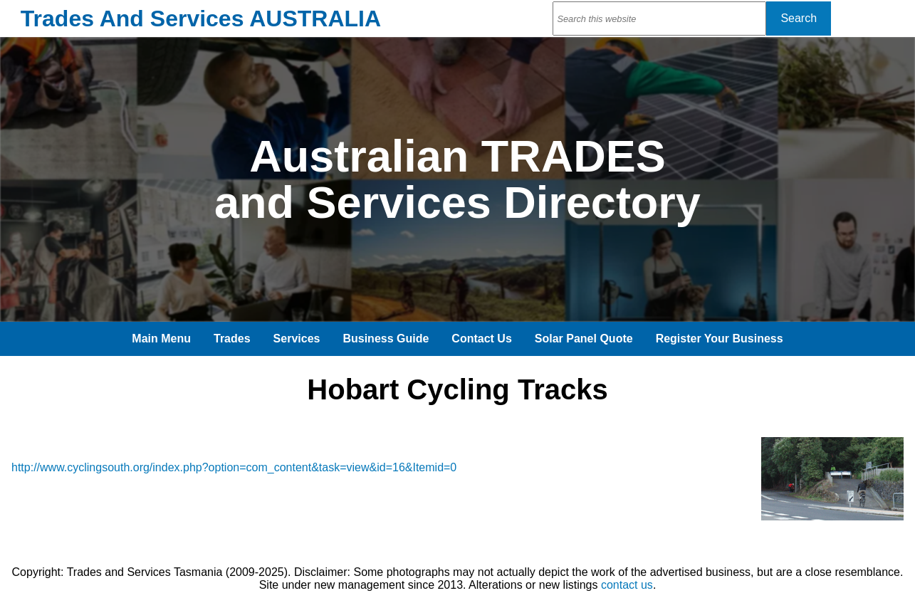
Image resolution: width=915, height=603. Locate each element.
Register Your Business (719, 338)
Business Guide (386, 338)
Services (296, 338)
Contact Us (481, 338)
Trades (232, 338)
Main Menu (161, 338)
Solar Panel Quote (584, 338)
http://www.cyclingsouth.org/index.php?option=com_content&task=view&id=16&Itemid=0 (233, 467)
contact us (627, 585)
